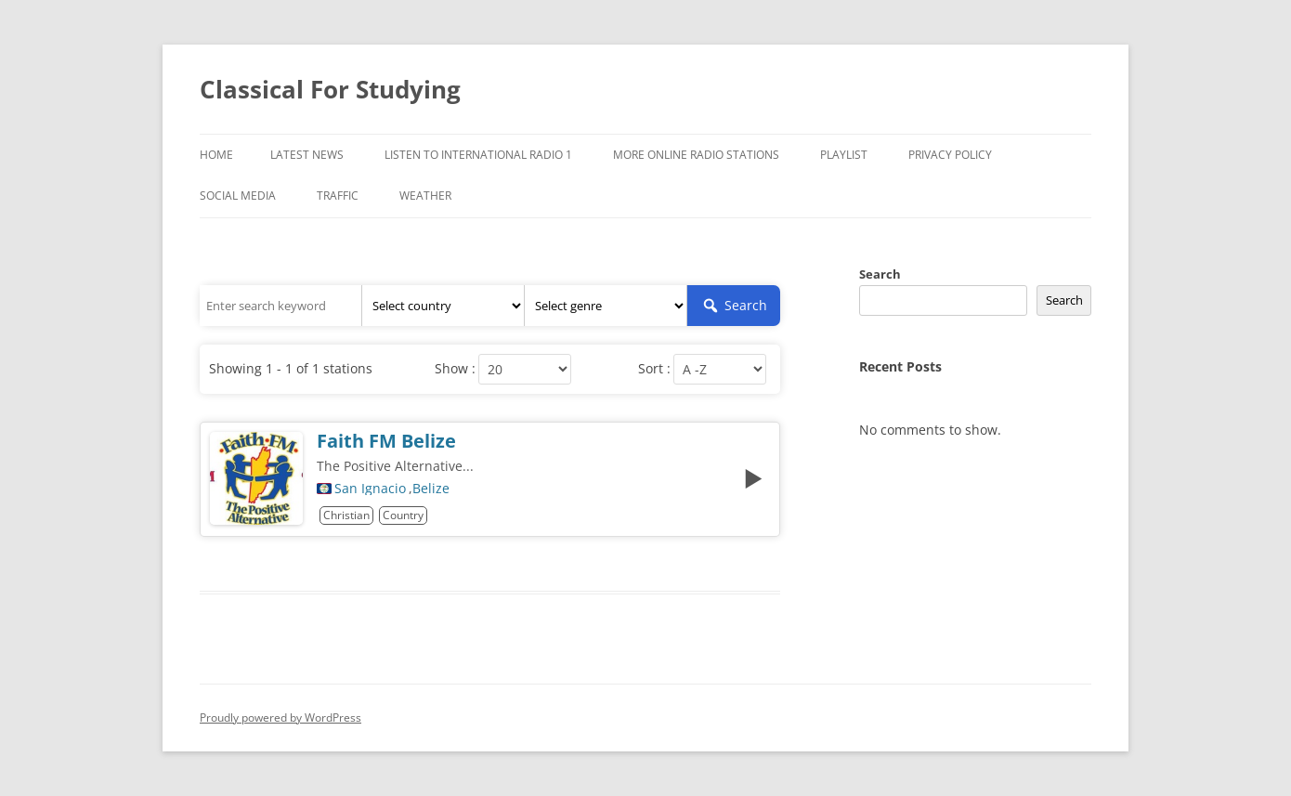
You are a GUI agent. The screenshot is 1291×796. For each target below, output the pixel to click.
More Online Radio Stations (696, 155)
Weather (425, 195)
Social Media (238, 195)
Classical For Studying (330, 89)
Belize (431, 488)
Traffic (338, 195)
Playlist (843, 155)
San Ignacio (370, 488)
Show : (455, 368)
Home (216, 155)
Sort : (654, 368)
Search (880, 274)
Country (403, 515)
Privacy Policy (950, 155)
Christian (346, 515)
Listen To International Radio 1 (478, 155)
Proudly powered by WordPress (280, 717)
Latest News (307, 155)
